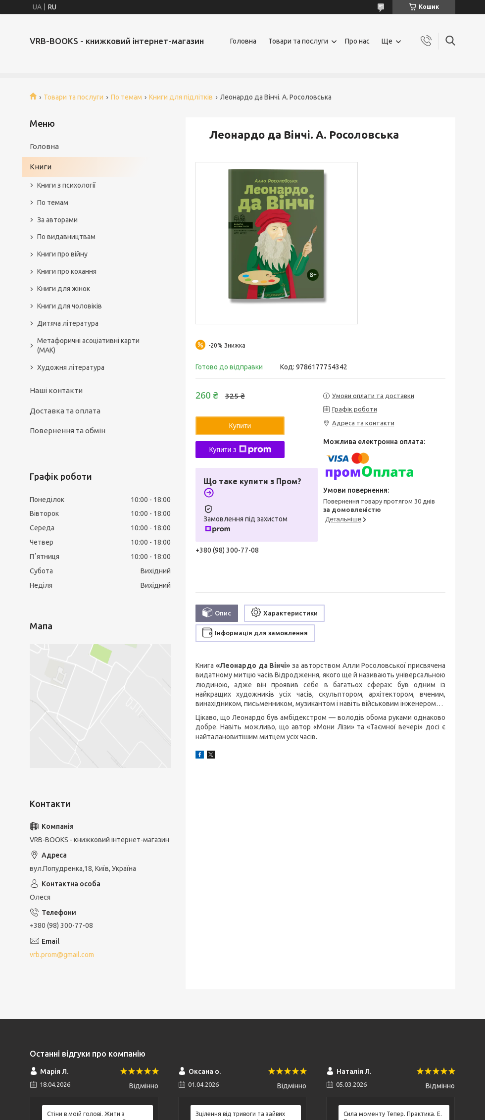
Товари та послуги (298, 41)
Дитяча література (67, 323)
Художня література (70, 367)
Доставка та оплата (65, 411)
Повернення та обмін (67, 430)
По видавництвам (66, 237)
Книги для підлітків (181, 97)
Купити (240, 426)
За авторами (57, 220)
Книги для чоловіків (69, 306)
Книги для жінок (63, 289)
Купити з (240, 449)
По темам (126, 97)
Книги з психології (66, 185)
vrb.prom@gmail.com (62, 955)
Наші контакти (56, 390)
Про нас (357, 41)
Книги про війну (62, 254)
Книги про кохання (67, 271)
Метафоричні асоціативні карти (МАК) (88, 345)
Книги (40, 166)
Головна (243, 41)
